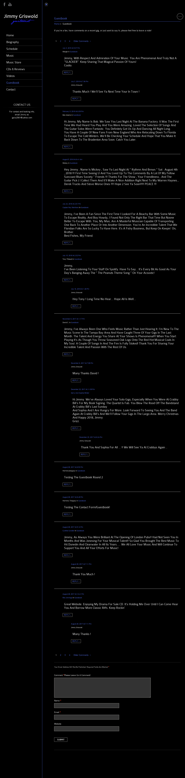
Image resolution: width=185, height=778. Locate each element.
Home (10, 35)
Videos (10, 76)
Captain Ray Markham (71, 208)
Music (10, 55)
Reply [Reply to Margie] (67, 72)
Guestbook (12, 82)
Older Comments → (82, 41)
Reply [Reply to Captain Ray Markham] (67, 243)
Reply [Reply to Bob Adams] (67, 147)
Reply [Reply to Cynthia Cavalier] (67, 555)
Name (57, 700)
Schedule (12, 48)
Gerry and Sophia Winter (80, 393)
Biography (12, 42)
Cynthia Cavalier (68, 531)
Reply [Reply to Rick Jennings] (67, 615)
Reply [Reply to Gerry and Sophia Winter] (76, 428)
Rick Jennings (67, 598)
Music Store (13, 62)
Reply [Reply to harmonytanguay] (67, 484)
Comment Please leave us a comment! (72, 675)
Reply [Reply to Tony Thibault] (67, 280)
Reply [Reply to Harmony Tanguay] (67, 514)
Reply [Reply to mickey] (67, 191)
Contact (10, 89)
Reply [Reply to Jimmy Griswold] (76, 99)
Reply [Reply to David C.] (67, 354)
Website (57, 724)
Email (57, 712)
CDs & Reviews (15, 69)
